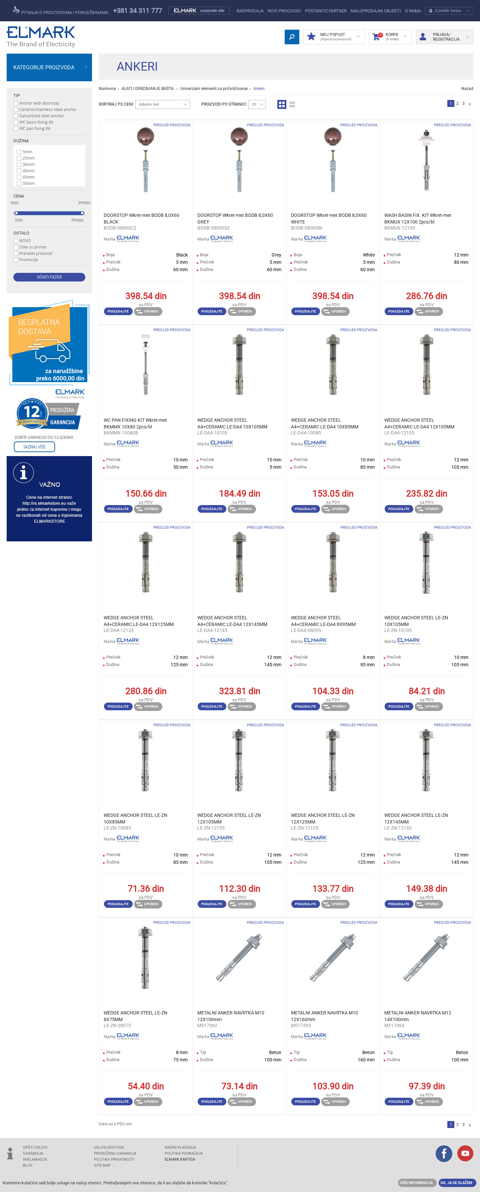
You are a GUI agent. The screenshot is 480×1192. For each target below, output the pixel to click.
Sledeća (470, 104)
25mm (29, 158)
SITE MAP (102, 1165)
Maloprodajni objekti (376, 10)
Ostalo (21, 233)
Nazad (467, 88)
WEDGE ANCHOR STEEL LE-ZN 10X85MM (135, 819)
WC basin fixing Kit (36, 122)
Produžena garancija (115, 1153)
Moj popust (333, 37)
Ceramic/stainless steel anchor (48, 109)
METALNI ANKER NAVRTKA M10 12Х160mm (324, 1016)
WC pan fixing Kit (34, 128)
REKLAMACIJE (35, 1159)
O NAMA (413, 10)
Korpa (389, 37)
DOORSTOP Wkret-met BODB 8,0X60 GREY (235, 219)
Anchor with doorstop (39, 103)
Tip (16, 95)
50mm (29, 183)
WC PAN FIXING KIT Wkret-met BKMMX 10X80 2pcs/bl (135, 423)
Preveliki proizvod (35, 253)
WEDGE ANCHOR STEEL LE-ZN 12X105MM (229, 819)
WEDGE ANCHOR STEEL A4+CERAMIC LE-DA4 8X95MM (323, 621)
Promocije (28, 259)
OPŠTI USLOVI (35, 1147)
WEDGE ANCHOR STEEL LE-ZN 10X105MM (416, 621)
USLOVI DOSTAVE (109, 1147)
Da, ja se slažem (456, 1183)
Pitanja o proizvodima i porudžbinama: (61, 10)
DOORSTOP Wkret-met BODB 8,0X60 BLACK (141, 219)
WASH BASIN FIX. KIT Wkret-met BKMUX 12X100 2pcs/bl (417, 219)
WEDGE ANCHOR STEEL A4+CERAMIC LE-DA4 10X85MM (324, 423)
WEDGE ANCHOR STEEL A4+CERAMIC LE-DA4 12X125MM (139, 621)
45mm (29, 177)
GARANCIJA (33, 1153)
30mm (29, 164)
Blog (28, 1165)
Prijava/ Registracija (444, 37)
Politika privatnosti (114, 1159)
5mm (27, 151)
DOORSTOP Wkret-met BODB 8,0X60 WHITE (329, 219)
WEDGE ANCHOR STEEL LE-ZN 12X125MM (323, 819)
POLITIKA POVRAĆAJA (184, 1153)
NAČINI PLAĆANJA (180, 1147)
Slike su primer (33, 247)
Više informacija (416, 1183)
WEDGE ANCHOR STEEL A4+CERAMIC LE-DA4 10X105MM (232, 423)
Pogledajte (118, 311)
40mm (29, 170)
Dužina (21, 140)
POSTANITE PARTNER (326, 10)
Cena (18, 196)
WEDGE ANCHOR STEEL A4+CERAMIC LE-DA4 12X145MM (232, 621)
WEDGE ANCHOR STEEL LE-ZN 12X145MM (416, 819)
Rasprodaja (250, 10)
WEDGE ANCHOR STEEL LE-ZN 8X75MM (135, 1016)
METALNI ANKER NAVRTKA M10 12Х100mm (230, 1016)
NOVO (25, 240)
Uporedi (147, 311)
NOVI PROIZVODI (284, 10)
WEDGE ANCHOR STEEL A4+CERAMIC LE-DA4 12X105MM (419, 423)
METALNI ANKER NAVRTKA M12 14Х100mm (417, 1016)
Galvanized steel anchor (41, 115)
